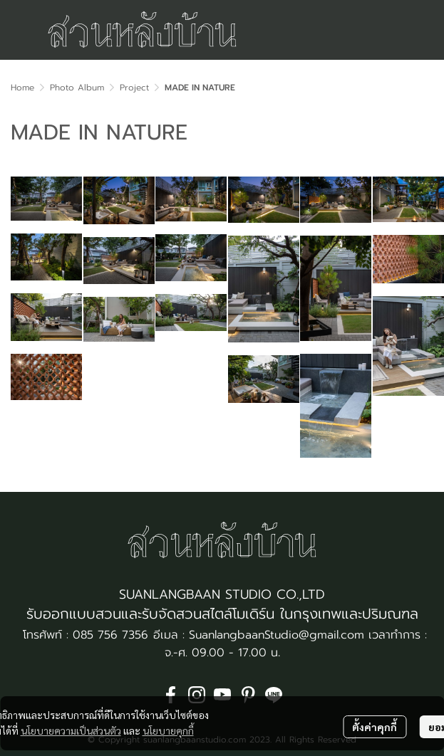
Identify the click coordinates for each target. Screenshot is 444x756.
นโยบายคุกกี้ (168, 730)
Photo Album (77, 87)
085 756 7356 (110, 635)
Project (134, 87)
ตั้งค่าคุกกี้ (374, 726)
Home (22, 87)
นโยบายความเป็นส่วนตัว (71, 730)
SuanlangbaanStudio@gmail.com (276, 635)
